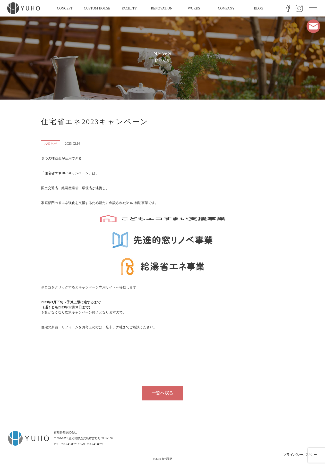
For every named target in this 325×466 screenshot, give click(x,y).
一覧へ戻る (162, 392)
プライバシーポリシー (300, 455)
